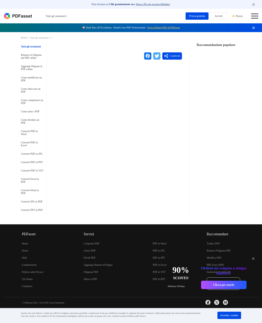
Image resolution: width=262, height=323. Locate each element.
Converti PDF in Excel (29, 144)
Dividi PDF (90, 257)
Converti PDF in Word (29, 133)
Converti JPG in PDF (32, 201)
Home (24, 37)
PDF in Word (159, 243)
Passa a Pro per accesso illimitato (153, 4)
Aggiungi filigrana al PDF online (31, 68)
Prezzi (237, 16)
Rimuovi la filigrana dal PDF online (31, 56)
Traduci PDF (213, 243)
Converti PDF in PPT (32, 162)
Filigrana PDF (91, 272)
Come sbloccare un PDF (30, 90)
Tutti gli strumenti (39, 37)
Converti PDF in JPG (32, 153)
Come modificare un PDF (31, 79)
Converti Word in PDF (30, 192)
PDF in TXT (159, 272)
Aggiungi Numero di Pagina (98, 265)
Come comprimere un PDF (32, 102)
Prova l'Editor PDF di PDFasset (164, 27)
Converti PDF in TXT (32, 170)
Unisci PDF (90, 250)
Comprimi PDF (92, 243)
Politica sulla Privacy (32, 272)
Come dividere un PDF (30, 121)
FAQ (24, 257)
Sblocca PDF (90, 279)
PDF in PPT (159, 257)
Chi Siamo (27, 279)
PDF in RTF (159, 279)
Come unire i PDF (30, 111)
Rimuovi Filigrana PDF (219, 250)
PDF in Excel (159, 265)
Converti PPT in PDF (32, 210)
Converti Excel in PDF (30, 180)
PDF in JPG (159, 250)
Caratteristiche (29, 265)
